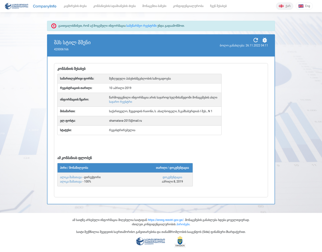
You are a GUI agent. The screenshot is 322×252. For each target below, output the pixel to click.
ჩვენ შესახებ (218, 6)
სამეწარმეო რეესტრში (141, 25)
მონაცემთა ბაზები (154, 6)
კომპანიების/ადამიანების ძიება (114, 6)
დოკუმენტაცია (172, 177)
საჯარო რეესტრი (120, 101)
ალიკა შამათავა (71, 177)
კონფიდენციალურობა (188, 6)
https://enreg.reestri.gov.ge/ (166, 220)
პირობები (183, 224)
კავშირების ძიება (75, 6)
